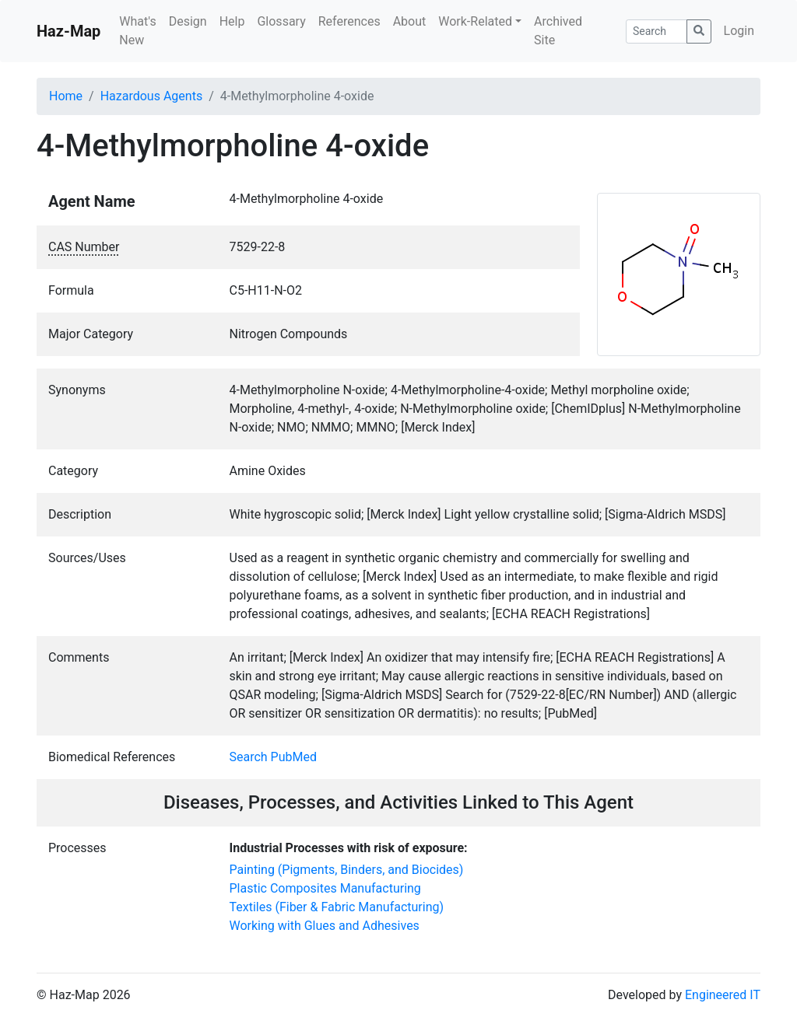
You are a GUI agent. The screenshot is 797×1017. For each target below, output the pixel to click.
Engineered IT (722, 994)
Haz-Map (68, 31)
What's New (137, 30)
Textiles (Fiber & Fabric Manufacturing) (337, 907)
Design (188, 21)
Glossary (281, 21)
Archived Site (558, 30)
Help (232, 21)
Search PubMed (274, 757)
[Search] (656, 31)
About (410, 21)
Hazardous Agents (151, 96)
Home (66, 96)
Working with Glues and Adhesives (325, 925)
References (349, 21)
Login (739, 30)
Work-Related (475, 21)
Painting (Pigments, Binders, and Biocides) (347, 869)
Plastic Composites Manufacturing (325, 888)
